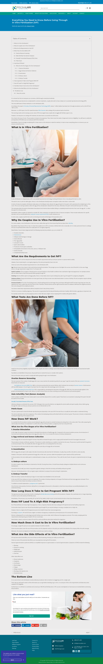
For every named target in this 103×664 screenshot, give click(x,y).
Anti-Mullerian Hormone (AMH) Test (23, 385)
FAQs (33, 650)
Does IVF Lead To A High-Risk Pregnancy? (24, 83)
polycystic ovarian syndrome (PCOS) (40, 214)
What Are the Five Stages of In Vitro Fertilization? (28, 66)
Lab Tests (20, 13)
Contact (82, 13)
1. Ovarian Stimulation (23, 68)
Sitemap (14, 648)
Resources (61, 13)
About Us (34, 642)
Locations (14, 646)
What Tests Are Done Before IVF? (22, 51)
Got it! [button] (12, 660)
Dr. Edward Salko (29, 26)
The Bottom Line (19, 91)
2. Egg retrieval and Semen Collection (27, 71)
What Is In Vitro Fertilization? (21, 43)
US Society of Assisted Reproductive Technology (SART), (37, 106)
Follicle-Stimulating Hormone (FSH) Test (24, 389)
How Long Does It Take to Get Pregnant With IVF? (26, 81)
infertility (70, 223)
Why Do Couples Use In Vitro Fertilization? (24, 45)
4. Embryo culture (22, 76)
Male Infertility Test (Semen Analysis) (25, 56)
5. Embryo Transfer (22, 78)
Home (14, 13)
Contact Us (35, 640)
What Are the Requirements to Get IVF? (24, 48)
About (69, 13)
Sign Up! (31, 616)
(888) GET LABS (88, 3)
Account (75, 13)
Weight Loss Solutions (41, 13)
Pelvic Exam (19, 61)
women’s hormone (84, 381)
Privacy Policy (35, 646)
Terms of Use (35, 644)
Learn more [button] (6, 657)
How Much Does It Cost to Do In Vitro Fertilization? (26, 86)
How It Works (29, 13)
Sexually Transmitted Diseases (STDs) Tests (26, 58)
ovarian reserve (78, 385)
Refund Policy (35, 648)
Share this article (21, 93)
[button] (86, 8)
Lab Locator (53, 13)
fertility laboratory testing (47, 494)
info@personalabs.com (57, 1)
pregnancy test (34, 483)
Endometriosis (17, 235)
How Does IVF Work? (19, 63)
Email (14, 601)
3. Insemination (22, 73)
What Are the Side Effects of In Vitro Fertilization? (26, 88)
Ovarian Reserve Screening (23, 53)
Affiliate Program (16, 644)
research (20, 512)
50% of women (42, 110)
